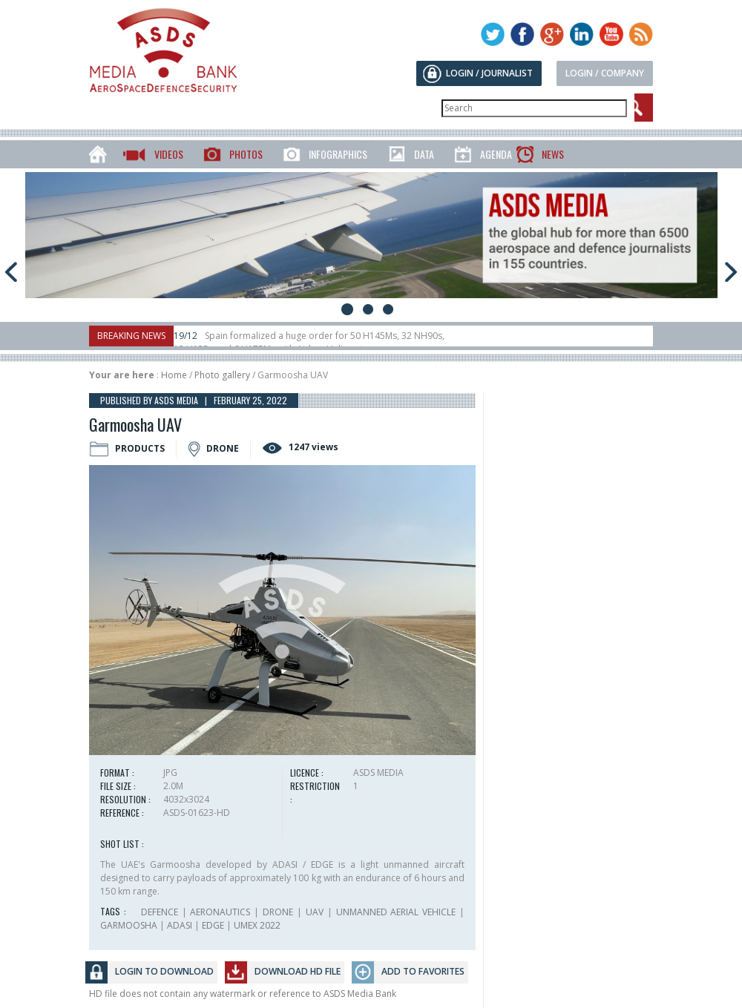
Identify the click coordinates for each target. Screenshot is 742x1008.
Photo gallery (222, 375)
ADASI (179, 925)
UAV (315, 912)
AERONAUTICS (220, 912)
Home (174, 375)
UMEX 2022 (257, 925)
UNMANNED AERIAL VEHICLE (396, 912)
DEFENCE (159, 912)
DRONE (278, 912)
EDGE (213, 925)
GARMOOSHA (128, 925)
